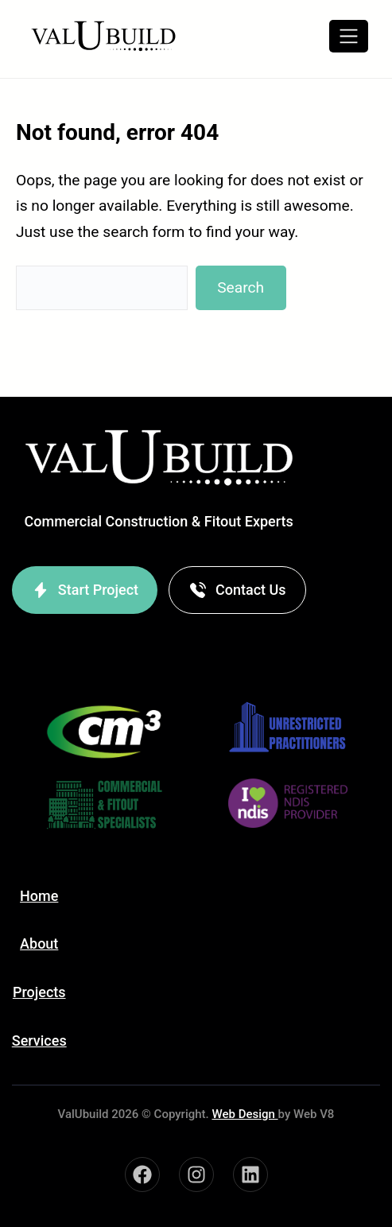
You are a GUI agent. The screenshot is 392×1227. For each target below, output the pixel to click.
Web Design (245, 1114)
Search (240, 287)
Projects (39, 992)
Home (39, 895)
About (39, 943)
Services (39, 1040)
